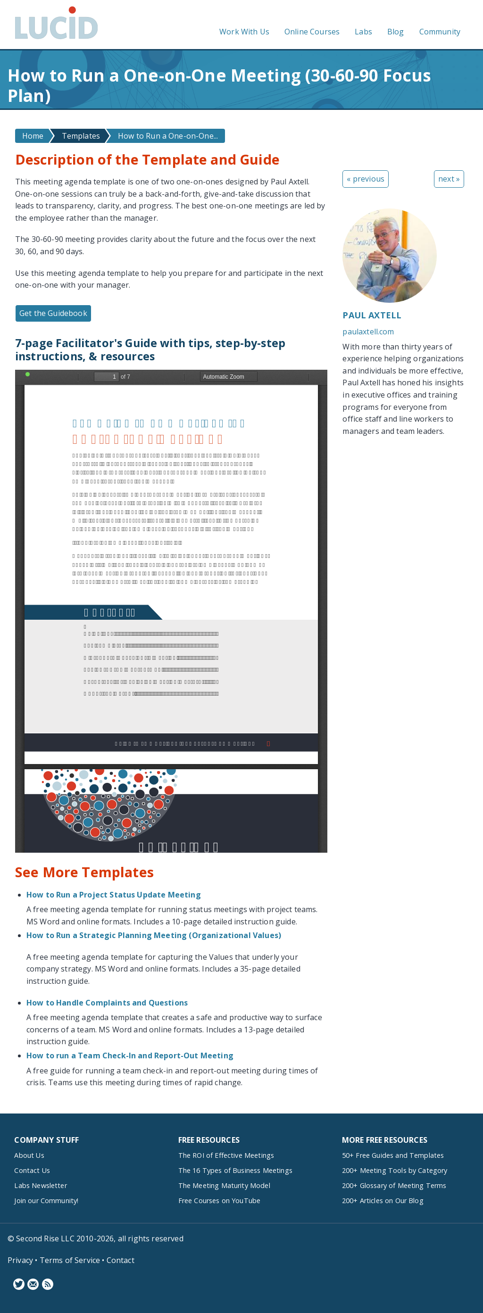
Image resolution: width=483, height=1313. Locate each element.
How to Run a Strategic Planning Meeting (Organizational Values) (153, 935)
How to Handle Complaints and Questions (107, 1002)
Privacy (20, 1260)
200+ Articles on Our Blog (383, 1200)
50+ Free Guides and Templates (393, 1155)
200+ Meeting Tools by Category (395, 1170)
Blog (395, 31)
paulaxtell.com (368, 331)
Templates (81, 136)
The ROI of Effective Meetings (226, 1155)
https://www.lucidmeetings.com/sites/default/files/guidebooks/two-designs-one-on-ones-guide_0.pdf (171, 611)
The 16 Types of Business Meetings (235, 1170)
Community (439, 31)
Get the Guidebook (53, 313)
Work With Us (244, 31)
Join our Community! (46, 1200)
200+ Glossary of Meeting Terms (394, 1185)
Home (33, 136)
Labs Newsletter (40, 1185)
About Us (29, 1155)
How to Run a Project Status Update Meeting (113, 894)
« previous (365, 179)
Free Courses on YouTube (219, 1200)
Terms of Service (70, 1260)
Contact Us (32, 1170)
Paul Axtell (371, 315)
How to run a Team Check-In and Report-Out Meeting (129, 1055)
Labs (363, 31)
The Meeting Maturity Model (224, 1185)
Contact (120, 1260)
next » (449, 179)
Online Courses (312, 31)
